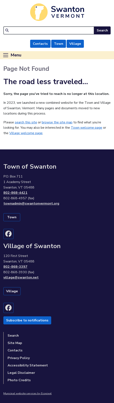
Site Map (15, 343)
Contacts (40, 43)
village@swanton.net (21, 277)
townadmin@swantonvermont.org (31, 203)
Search (102, 30)
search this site (26, 122)
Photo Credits (19, 380)
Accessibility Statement (28, 365)
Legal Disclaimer (21, 372)
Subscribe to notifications (27, 320)
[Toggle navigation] (12, 55)
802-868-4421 (15, 192)
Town (58, 43)
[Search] (48, 30)
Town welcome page (86, 127)
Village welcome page (26, 133)
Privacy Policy (19, 358)
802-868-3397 (15, 266)
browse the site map (57, 122)
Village (75, 43)
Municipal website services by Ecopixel (27, 393)
